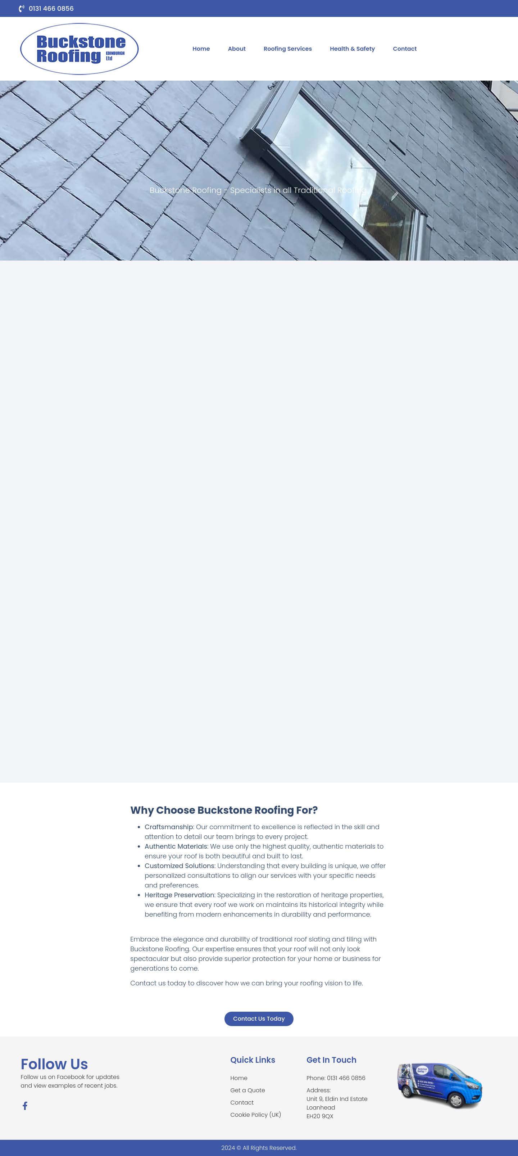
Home (201, 49)
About (237, 49)
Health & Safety (352, 49)
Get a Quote (248, 1090)
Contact (405, 49)
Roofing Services (288, 49)
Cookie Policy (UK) (256, 1115)
